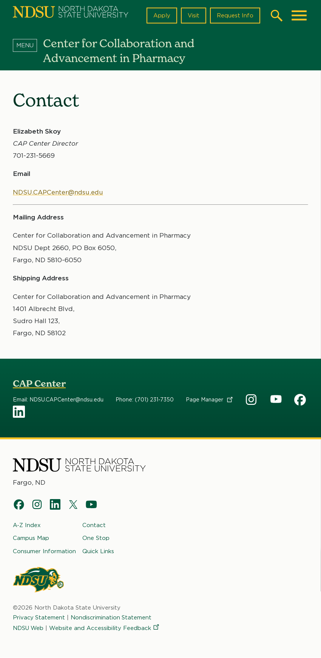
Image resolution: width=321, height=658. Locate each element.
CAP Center (39, 383)
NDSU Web (29, 628)
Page (210, 400)
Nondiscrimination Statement (112, 617)
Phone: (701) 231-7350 (145, 400)
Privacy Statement (39, 617)
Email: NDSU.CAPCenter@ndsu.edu (58, 400)
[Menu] (28, 45)
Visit (193, 15)
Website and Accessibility (105, 628)
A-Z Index (27, 525)
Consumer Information (44, 551)
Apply (161, 15)
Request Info (234, 15)
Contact (94, 525)
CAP (252, 400)
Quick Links (98, 551)
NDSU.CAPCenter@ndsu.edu (59, 192)
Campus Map (31, 538)
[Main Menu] (299, 15)
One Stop (96, 538)
